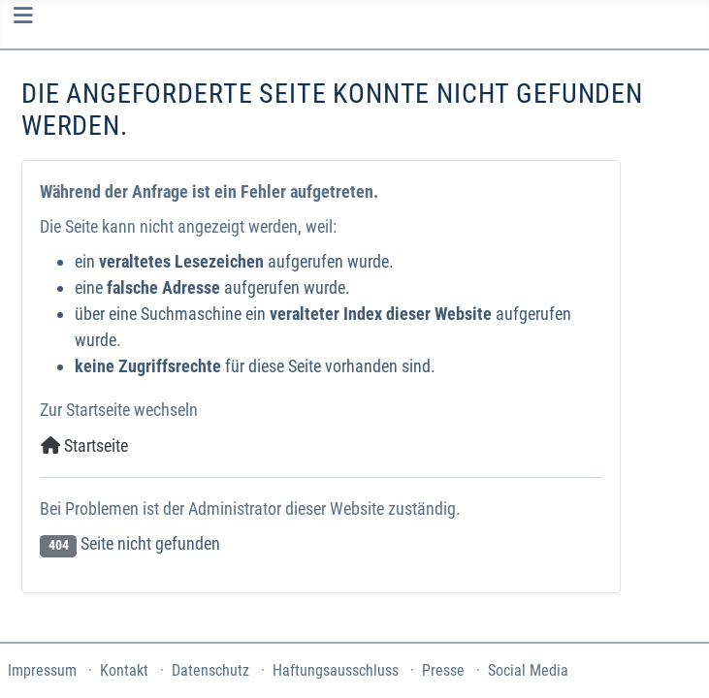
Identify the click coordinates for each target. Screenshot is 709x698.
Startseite (84, 445)
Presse (443, 670)
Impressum (42, 670)
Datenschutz (210, 670)
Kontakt (124, 670)
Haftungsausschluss (336, 670)
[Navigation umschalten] (23, 15)
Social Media (528, 670)
